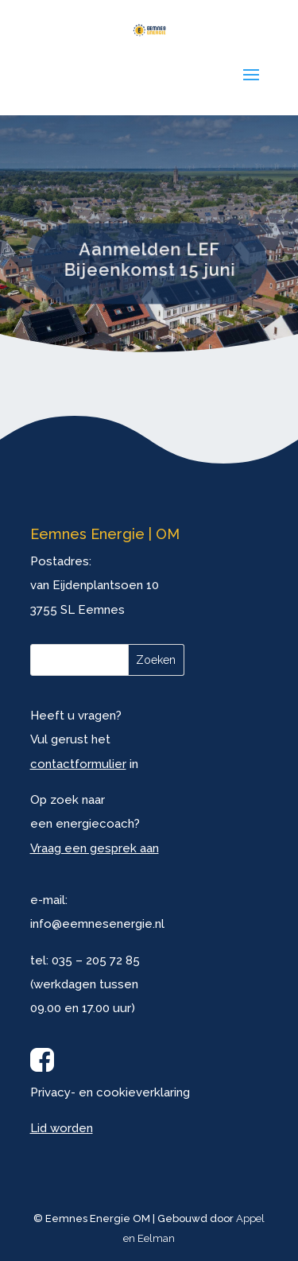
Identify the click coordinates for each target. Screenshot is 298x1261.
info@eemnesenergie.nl (97, 924)
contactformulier (78, 764)
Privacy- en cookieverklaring (110, 1092)
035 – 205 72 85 (96, 960)
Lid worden (61, 1128)
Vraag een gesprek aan (94, 848)
